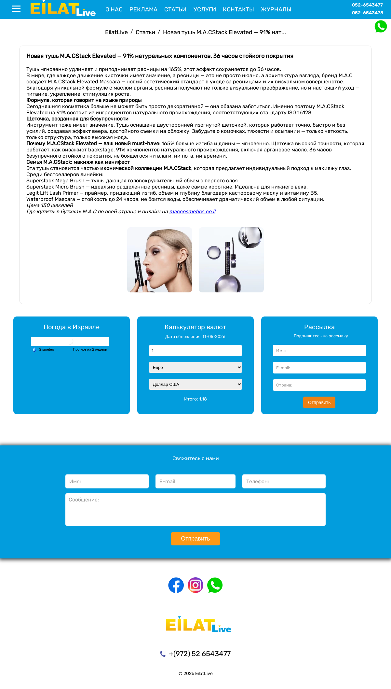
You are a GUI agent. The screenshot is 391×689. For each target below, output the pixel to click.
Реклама (143, 9)
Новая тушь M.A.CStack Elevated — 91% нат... (224, 32)
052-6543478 (367, 13)
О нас (114, 9)
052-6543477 (367, 5)
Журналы (276, 9)
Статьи (175, 9)
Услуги (205, 9)
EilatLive (116, 32)
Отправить (319, 402)
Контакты (238, 9)
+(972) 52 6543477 (200, 653)
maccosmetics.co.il (192, 211)
